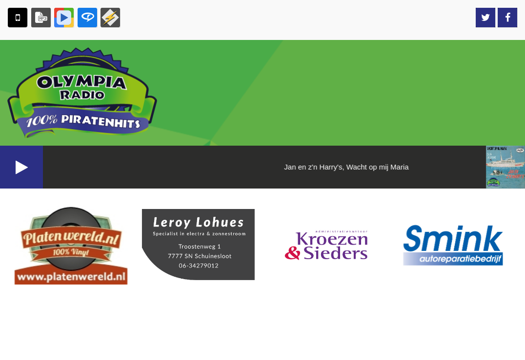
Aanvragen (488, 206)
